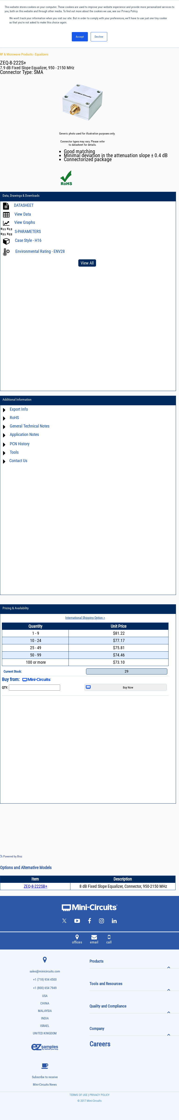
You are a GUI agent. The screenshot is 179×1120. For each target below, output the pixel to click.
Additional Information (17, 399)
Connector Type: (17, 72)
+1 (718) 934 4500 (45, 980)
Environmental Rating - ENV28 (40, 251)
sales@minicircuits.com (45, 971)
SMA (38, 72)
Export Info (19, 409)
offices (77, 939)
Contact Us (18, 460)
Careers (100, 1044)
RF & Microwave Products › (17, 54)
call (109, 939)
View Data (22, 214)
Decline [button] (99, 36)
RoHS (14, 417)
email (94, 939)
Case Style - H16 (28, 240)
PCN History (20, 443)
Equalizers (41, 54)
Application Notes (24, 434)
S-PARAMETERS (28, 231)
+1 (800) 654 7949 (45, 988)
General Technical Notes (29, 426)
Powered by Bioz (11, 856)
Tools (14, 452)
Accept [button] (80, 36)
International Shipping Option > (85, 618)
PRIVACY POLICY (99, 1095)
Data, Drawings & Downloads (21, 195)
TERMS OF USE (78, 1095)
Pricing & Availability (16, 608)
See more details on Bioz (165, 856)
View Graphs (24, 222)
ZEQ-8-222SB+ (35, 886)
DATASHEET (24, 205)
